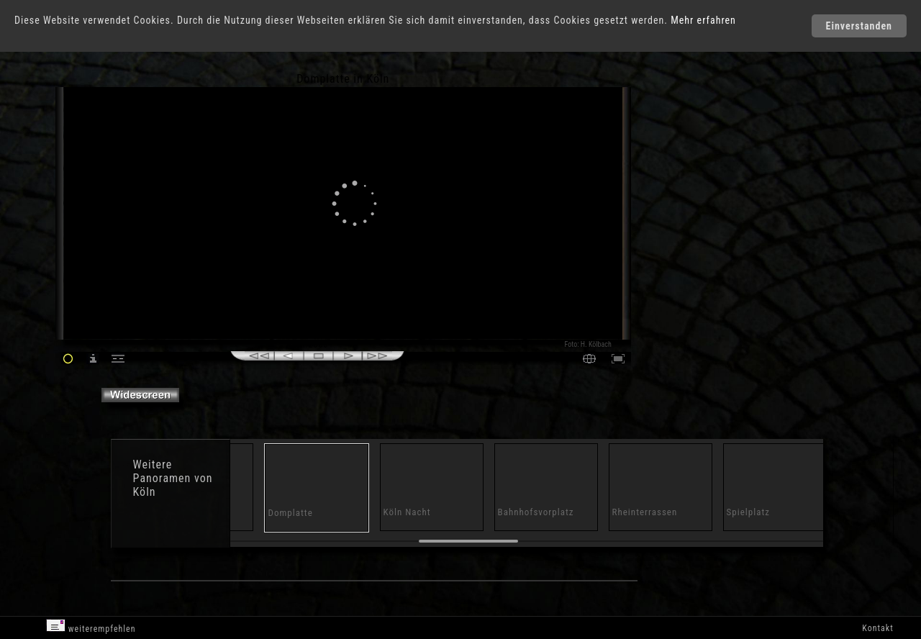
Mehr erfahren (703, 20)
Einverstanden (859, 26)
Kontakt (877, 628)
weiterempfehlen (91, 626)
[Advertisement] (693, 194)
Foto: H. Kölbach (588, 344)
